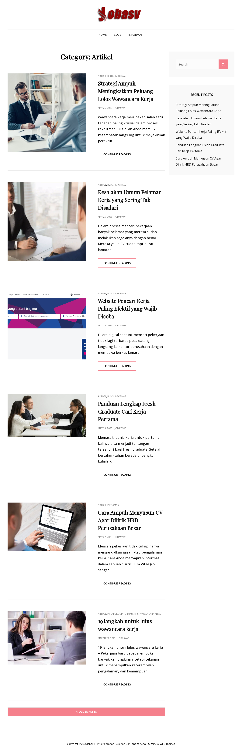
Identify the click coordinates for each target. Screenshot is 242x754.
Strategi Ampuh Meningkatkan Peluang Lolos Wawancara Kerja (125, 91)
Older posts (88, 711)
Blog (117, 34)
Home (103, 34)
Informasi (135, 34)
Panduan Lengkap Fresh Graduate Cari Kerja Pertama (127, 411)
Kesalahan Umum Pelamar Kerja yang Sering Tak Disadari (129, 200)
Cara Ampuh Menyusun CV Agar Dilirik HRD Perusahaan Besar (130, 520)
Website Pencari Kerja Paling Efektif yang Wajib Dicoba (127, 308)
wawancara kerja (150, 613)
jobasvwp (120, 107)
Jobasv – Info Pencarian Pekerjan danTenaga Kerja (116, 744)
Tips (136, 613)
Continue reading (119, 155)
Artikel (102, 76)
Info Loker (113, 613)
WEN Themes (167, 744)
